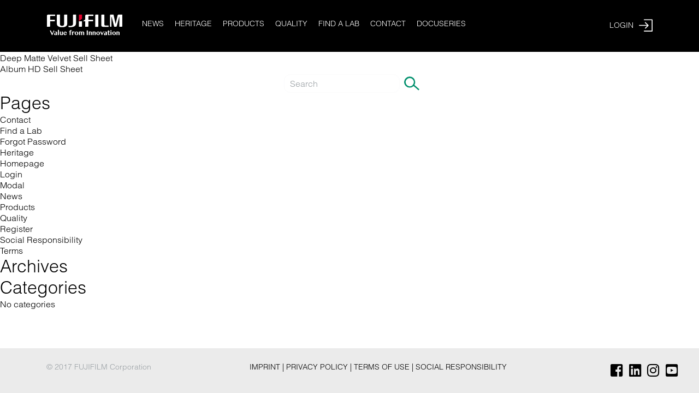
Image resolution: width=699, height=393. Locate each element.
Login (11, 174)
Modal (12, 185)
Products (243, 23)
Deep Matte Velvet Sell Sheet (56, 57)
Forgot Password (33, 141)
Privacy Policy (318, 367)
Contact (388, 23)
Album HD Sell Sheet (41, 68)
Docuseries (441, 23)
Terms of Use (383, 367)
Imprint (266, 367)
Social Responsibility (41, 239)
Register (16, 228)
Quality (291, 23)
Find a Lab (338, 23)
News (153, 23)
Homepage (22, 163)
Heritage (193, 23)
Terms (11, 250)
